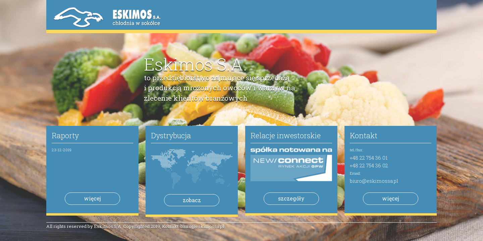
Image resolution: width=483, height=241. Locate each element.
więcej (92, 198)
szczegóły (291, 198)
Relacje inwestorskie (286, 135)
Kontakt (363, 135)
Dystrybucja (171, 135)
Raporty (65, 135)
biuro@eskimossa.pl (374, 181)
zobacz (192, 200)
